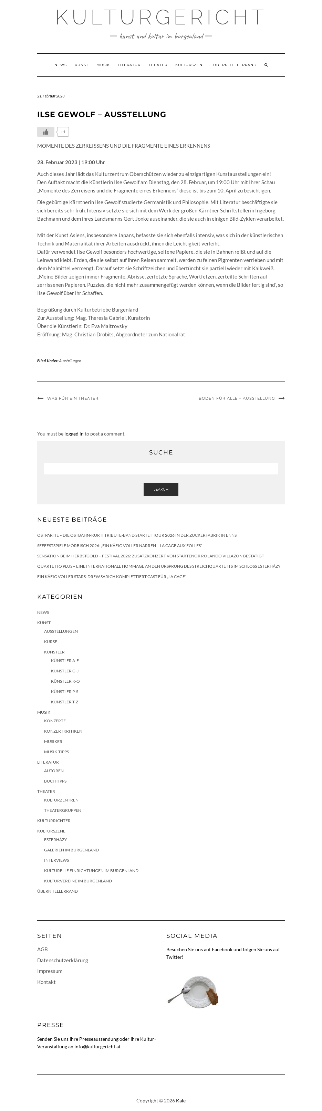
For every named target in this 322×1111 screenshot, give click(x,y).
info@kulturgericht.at (97, 1046)
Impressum (49, 971)
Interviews (56, 860)
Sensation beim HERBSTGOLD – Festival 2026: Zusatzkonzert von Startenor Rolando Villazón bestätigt (150, 555)
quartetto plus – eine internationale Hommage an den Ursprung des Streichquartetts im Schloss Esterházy (159, 566)
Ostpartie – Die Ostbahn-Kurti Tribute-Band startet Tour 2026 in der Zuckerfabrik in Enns (137, 535)
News (60, 65)
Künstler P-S (64, 691)
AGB (42, 949)
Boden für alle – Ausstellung (237, 398)
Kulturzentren (61, 800)
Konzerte (55, 720)
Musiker (53, 741)
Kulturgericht (161, 17)
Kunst (82, 65)
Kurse (50, 641)
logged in (74, 434)
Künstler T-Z (64, 701)
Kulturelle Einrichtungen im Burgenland (91, 870)
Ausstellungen (70, 360)
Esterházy (55, 839)
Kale (181, 1100)
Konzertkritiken (63, 731)
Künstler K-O (65, 681)
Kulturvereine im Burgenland (78, 880)
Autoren (54, 770)
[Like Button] (45, 132)
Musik (103, 65)
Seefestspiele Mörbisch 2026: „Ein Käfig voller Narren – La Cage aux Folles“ (119, 545)
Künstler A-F (65, 660)
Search (161, 489)
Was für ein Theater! (73, 398)
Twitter (174, 957)
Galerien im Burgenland (71, 849)
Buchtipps (55, 781)
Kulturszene (190, 65)
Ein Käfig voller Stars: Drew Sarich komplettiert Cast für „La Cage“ (111, 576)
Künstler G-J (65, 670)
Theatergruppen (62, 810)
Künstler (54, 651)
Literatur (129, 65)
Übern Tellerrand (235, 65)
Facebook (222, 949)
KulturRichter (54, 820)
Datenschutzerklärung (62, 960)
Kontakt (46, 982)
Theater (157, 65)
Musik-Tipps (56, 751)
